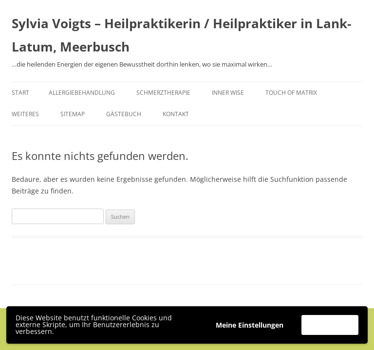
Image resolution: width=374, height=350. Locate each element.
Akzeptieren (329, 324)
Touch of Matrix (291, 92)
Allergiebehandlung (82, 92)
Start (20, 92)
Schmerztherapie (163, 92)
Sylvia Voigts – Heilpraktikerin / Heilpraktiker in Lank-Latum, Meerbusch (181, 35)
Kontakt (176, 114)
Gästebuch (123, 114)
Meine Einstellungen (249, 325)
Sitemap (72, 114)
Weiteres (25, 114)
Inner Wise (228, 92)
